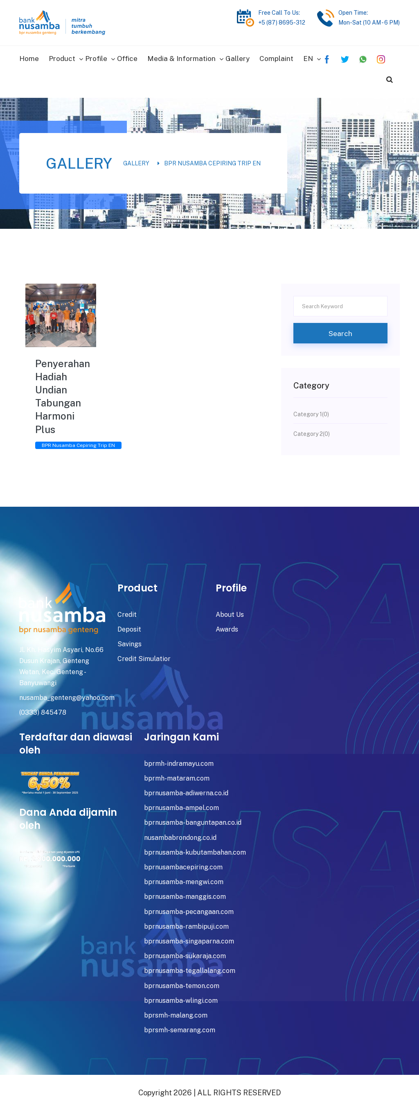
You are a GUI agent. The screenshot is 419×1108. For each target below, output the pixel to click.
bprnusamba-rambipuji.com (186, 923)
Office (127, 57)
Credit (127, 611)
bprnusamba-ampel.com (181, 804)
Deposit (129, 626)
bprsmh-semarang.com (179, 1027)
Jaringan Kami (181, 733)
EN (308, 57)
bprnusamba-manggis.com (185, 893)
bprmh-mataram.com (177, 775)
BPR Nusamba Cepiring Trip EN (212, 160)
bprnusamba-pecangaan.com (189, 908)
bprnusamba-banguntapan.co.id (192, 819)
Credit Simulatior (144, 655)
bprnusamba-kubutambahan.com (195, 849)
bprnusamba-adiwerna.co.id (186, 790)
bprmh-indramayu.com (179, 760)
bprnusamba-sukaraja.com (185, 953)
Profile (96, 57)
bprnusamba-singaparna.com (189, 938)
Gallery (237, 57)
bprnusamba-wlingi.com (181, 997)
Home (29, 57)
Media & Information (181, 57)
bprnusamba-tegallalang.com (189, 967)
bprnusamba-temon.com (181, 982)
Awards (227, 626)
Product (62, 57)
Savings (129, 641)
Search (340, 330)
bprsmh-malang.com (175, 1012)
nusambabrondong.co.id (180, 834)
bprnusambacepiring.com (183, 864)
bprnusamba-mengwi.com (183, 878)
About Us (230, 611)
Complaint (276, 57)
